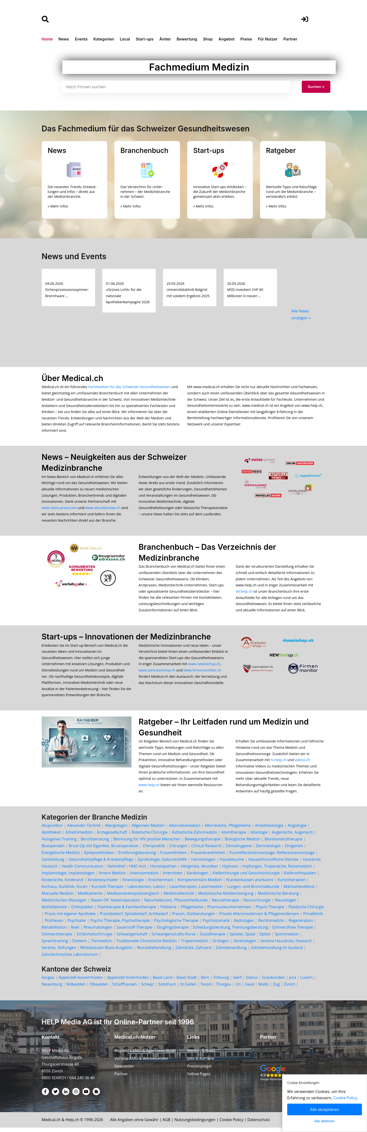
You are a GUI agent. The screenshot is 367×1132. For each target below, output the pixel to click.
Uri (238, 988)
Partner (290, 39)
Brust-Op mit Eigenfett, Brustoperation (104, 850)
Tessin (206, 988)
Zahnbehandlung (231, 951)
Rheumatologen (97, 931)
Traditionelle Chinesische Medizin (146, 945)
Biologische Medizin (243, 843)
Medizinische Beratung (278, 897)
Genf (237, 981)
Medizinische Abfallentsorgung (225, 897)
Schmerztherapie (57, 938)
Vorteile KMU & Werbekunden (141, 1062)
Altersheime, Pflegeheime (228, 829)
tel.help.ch (244, 593)
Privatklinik (313, 917)
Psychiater (76, 924)
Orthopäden (82, 911)
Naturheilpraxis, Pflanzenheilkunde (176, 904)
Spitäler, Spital (242, 938)
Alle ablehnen (324, 1121)
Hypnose (230, 870)
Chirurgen (178, 850)
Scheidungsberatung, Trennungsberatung (230, 931)
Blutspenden (53, 850)
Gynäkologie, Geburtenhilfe (162, 863)
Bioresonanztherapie (283, 843)
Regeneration (301, 924)
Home (47, 39)
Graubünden (273, 981)
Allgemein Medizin (147, 829)
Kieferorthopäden (300, 877)
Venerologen (244, 945)
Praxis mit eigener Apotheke (70, 917)
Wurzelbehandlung (154, 951)
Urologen (220, 945)
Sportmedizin (287, 938)
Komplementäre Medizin (200, 883)
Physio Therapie (270, 911)
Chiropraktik (154, 850)
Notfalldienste (54, 911)
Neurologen (285, 904)
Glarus (252, 981)
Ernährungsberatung (137, 856)
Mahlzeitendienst (299, 890)
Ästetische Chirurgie (149, 836)
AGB (168, 1124)
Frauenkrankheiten (208, 856)
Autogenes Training (59, 843)
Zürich (289, 988)
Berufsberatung (95, 843)
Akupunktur (52, 829)
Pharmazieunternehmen (229, 911)
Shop (208, 39)
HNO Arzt (137, 870)
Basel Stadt (187, 981)
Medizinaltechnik (178, 897)
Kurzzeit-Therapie (107, 890)
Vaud (249, 988)
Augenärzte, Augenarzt (292, 836)
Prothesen (54, 924)
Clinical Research (206, 850)
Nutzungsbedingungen (196, 1124)
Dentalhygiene (239, 850)
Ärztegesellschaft (112, 836)
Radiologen (244, 924)
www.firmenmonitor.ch (202, 672)
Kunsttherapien (291, 883)
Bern (205, 981)
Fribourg (221, 981)
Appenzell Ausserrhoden (81, 981)
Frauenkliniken (173, 856)
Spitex (265, 938)
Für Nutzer (267, 39)
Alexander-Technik (84, 829)
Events (81, 39)
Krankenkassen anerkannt (249, 883)
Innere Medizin (112, 877)
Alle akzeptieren (324, 1109)
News (63, 39)
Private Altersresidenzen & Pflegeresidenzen (259, 917)
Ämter (165, 39)
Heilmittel (116, 870)
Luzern (306, 981)
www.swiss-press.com (59, 509)
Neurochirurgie (257, 904)
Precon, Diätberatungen (193, 917)
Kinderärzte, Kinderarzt (62, 883)
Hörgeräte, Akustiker (199, 870)
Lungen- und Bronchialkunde (253, 890)
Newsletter (124, 1070)
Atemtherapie (233, 836)
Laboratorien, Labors (146, 890)
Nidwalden (76, 988)
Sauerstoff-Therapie (134, 931)
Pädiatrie (168, 911)
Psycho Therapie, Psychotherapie (120, 924)
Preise (246, 39)
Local (125, 39)
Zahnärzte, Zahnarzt (193, 951)
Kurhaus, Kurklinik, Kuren (65, 890)
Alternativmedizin (185, 829)
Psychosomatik (216, 924)
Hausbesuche (232, 863)
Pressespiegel (199, 1070)
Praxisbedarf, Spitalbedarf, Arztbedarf (134, 917)
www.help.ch (149, 788)
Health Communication (82, 870)
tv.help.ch (278, 763)
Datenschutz (260, 1124)
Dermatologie (268, 850)
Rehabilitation (54, 931)
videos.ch (302, 763)
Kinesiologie (133, 883)
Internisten (172, 877)
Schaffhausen (124, 988)
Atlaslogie (259, 836)
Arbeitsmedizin (79, 836)
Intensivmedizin (144, 877)
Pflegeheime (192, 911)
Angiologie (297, 829)
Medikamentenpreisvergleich (133, 897)
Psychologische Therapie (176, 924)
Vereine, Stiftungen (59, 951)
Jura (292, 981)
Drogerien (294, 850)
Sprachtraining (55, 945)
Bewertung (187, 39)
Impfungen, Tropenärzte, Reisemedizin (277, 870)
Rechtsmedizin (271, 924)
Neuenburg (52, 988)
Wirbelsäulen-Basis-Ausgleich (106, 951)
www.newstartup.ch (204, 666)
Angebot (227, 39)
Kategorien (103, 39)
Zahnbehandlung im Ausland (277, 951)
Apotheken (51, 836)
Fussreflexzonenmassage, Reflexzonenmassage (272, 856)
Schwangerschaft (132, 938)
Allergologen (116, 829)
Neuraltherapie (225, 904)
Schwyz (147, 988)
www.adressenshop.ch (157, 672)
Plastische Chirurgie (306, 911)
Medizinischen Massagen (64, 904)
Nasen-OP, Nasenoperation (115, 904)
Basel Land (162, 981)
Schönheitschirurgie (94, 938)
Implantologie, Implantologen (68, 877)
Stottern (79, 945)
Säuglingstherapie (172, 931)
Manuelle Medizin (58, 897)
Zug (276, 988)
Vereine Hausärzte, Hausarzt (286, 945)
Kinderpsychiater (103, 883)
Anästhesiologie (269, 829)
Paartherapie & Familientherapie (127, 911)
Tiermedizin (101, 945)
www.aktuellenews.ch (103, 509)
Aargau (48, 981)
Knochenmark (160, 883)
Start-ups (145, 39)
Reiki (75, 931)
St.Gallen (188, 988)
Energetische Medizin (61, 856)
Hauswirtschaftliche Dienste (273, 863)
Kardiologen (197, 877)
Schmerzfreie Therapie (292, 931)
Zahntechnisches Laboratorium (70, 958)
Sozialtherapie (213, 938)
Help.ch (72, 1124)
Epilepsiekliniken (99, 856)
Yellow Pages (199, 1078)
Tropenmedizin (194, 945)
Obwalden (99, 988)
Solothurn (167, 988)
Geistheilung (53, 863)
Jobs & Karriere (200, 1062)
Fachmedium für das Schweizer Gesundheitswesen (129, 386)
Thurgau (223, 988)
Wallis (263, 988)
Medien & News (201, 1055)
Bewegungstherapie (203, 843)
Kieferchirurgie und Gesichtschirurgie (246, 877)
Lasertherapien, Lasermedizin (196, 890)
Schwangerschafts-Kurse (173, 938)
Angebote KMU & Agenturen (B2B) (145, 1055)
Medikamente (90, 897)
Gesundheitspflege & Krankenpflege (100, 863)
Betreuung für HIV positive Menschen (147, 843)
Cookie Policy (233, 1124)
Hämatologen (203, 863)
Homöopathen (163, 870)
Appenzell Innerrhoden (127, 981)
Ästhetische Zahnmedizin (194, 836)
